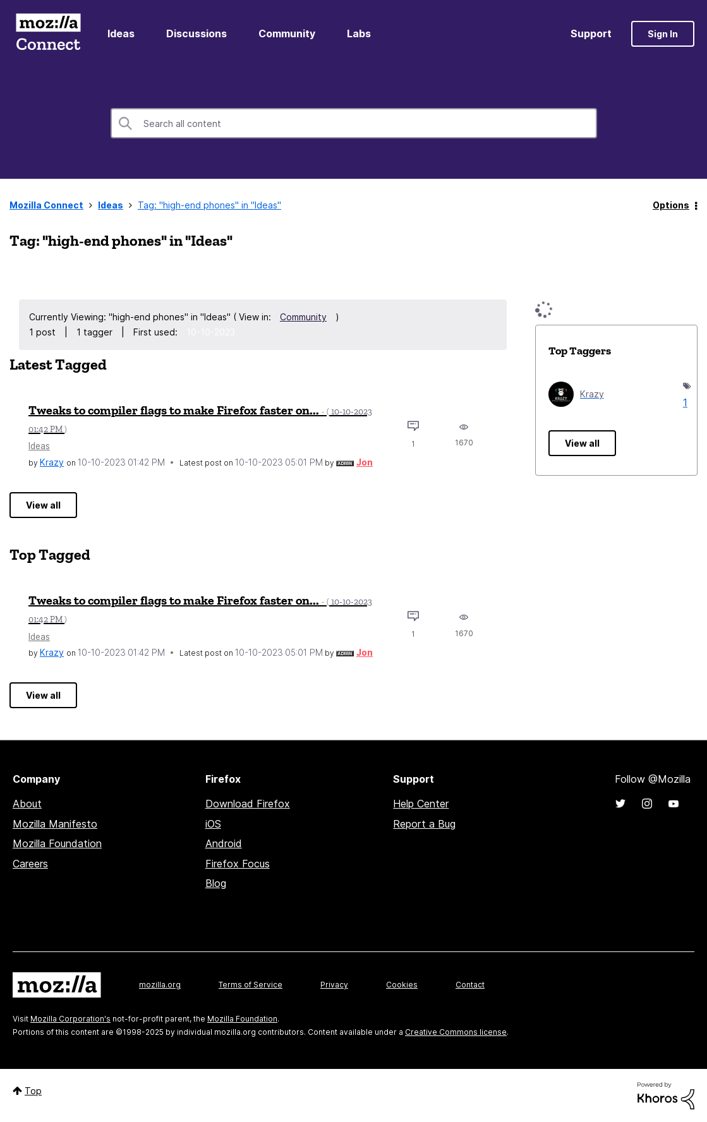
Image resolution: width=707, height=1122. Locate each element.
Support (591, 33)
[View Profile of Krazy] (52, 462)
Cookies (402, 984)
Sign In (663, 33)
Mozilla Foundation (57, 843)
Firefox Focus (237, 863)
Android (223, 843)
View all (43, 505)
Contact (470, 984)
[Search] (354, 123)
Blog (215, 883)
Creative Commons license (456, 1032)
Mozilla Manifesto (55, 823)
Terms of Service (250, 984)
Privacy (334, 984)
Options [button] (671, 205)
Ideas (121, 33)
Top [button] (33, 1090)
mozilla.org (160, 984)
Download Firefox (247, 803)
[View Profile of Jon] (364, 462)
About (27, 803)
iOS (213, 823)
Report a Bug (424, 823)
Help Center (421, 803)
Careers (30, 863)
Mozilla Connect (48, 33)
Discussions (196, 33)
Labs (359, 33)
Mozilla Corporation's (70, 1018)
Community (286, 33)
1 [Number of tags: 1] (683, 402)
